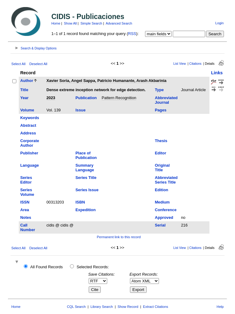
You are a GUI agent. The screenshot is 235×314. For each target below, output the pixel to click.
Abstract (28, 125)
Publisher (29, 153)
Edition (161, 190)
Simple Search (91, 23)
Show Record (128, 306)
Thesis (161, 140)
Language (29, 165)
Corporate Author (29, 143)
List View (179, 63)
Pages (161, 110)
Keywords (29, 117)
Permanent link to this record (118, 237)
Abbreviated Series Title (166, 179)
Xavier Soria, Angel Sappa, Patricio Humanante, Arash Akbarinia (107, 80)
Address (28, 133)
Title (24, 89)
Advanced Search (119, 23)
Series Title (85, 177)
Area (24, 209)
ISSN (25, 202)
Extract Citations (155, 306)
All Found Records (46, 267)
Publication (86, 97)
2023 (51, 97)
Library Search (102, 306)
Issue (80, 110)
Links (217, 72)
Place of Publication (86, 155)
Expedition (85, 209)
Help (220, 306)
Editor (160, 153)
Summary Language (84, 167)
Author (26, 80)
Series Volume (27, 192)
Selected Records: (93, 267)
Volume (27, 110)
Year (24, 97)
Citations (195, 63)
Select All (18, 64)
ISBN (80, 202)
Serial (160, 225)
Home (55, 23)
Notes (25, 217)
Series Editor (26, 179)
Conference (165, 209)
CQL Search (76, 306)
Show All (70, 23)
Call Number (27, 227)
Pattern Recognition (119, 97)
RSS (132, 33)
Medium (162, 202)
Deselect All (38, 64)
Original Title (162, 167)
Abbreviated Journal (166, 100)
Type (159, 89)
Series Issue (87, 190)
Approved (164, 217)
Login (219, 23)
